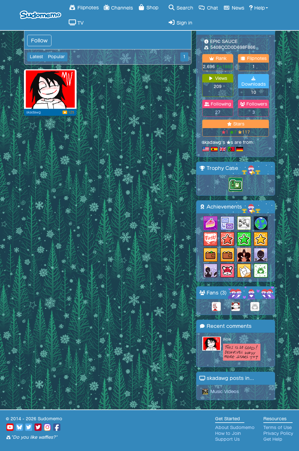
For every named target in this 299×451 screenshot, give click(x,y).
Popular (56, 57)
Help (257, 8)
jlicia (227, 339)
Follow (39, 40)
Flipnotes (84, 7)
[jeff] (50, 89)
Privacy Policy (278, 433)
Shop (148, 7)
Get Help (272, 439)
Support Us (227, 439)
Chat (208, 8)
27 (217, 112)
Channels (118, 7)
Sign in (180, 22)
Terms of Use (277, 428)
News (233, 8)
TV (76, 22)
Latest (36, 57)
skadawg (33, 112)
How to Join (228, 433)
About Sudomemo (235, 428)
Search (180, 8)
